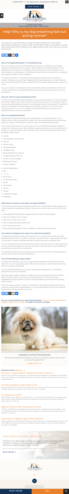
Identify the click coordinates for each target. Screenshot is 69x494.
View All (19, 370)
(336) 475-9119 (18, 2)
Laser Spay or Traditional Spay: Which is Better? (22, 419)
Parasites (6, 174)
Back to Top (34, 481)
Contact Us (33, 363)
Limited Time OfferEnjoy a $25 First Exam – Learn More (33, 25)
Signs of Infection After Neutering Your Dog (21, 407)
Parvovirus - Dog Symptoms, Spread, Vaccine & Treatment (27, 373)
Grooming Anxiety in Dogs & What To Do (19, 385)
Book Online (33, 6)
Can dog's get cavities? (11, 395)
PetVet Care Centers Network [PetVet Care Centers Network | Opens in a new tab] (37, 487)
